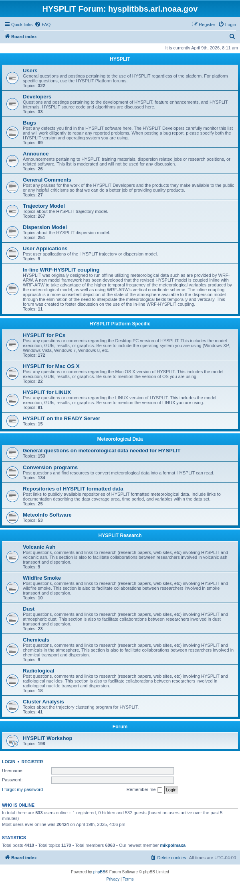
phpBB (99, 872)
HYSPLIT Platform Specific (119, 324)
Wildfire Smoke (42, 578)
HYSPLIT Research (119, 535)
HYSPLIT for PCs (44, 335)
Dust (28, 609)
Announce (35, 154)
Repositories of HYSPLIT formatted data (73, 489)
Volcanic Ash (39, 547)
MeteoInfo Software (47, 515)
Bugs (29, 123)
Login (8, 761)
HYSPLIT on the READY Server (61, 418)
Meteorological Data (120, 439)
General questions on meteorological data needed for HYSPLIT (102, 451)
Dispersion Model (45, 227)
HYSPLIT (120, 59)
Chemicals (36, 640)
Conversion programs (50, 467)
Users (30, 70)
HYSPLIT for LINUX (47, 392)
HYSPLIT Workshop (48, 738)
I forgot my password (22, 789)
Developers (37, 97)
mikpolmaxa (173, 845)
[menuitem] (42, 24)
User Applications (45, 248)
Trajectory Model (44, 206)
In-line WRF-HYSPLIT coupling (61, 270)
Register (32, 761)
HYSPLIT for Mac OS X (51, 366)
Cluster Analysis (43, 702)
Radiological (38, 671)
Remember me (144, 790)
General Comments (47, 180)
